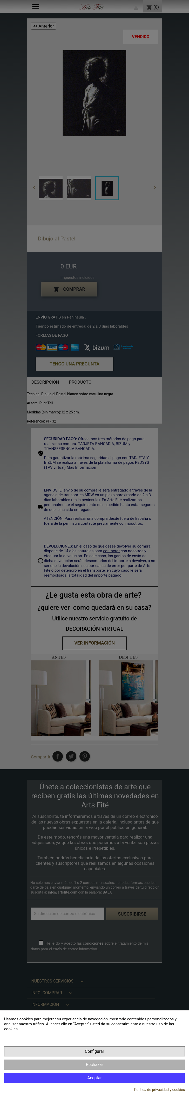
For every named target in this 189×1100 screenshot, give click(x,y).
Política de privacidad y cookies (159, 1090)
